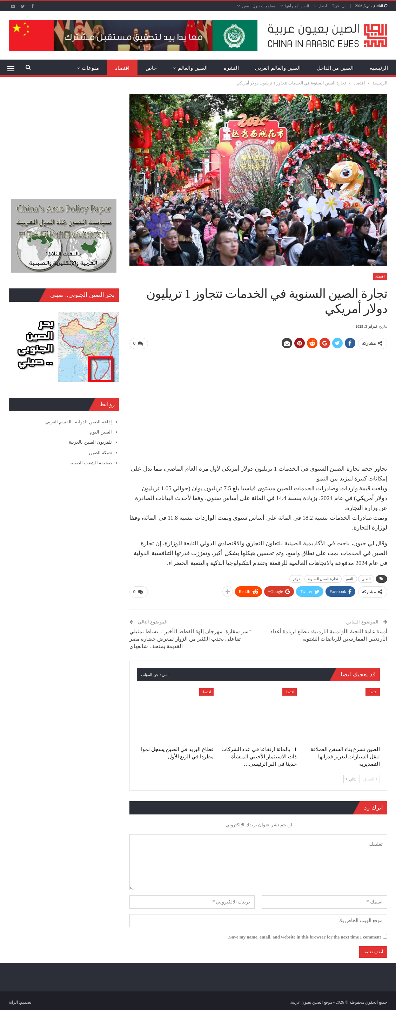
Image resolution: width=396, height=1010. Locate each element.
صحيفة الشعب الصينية (90, 462)
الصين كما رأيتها (297, 6)
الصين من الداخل (335, 68)
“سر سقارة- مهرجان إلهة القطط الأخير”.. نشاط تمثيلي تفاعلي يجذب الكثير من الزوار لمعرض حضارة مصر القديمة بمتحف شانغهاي (190, 638)
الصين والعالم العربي (278, 68)
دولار (296, 579)
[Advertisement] (258, 404)
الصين (366, 579)
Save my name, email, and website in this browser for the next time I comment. (304, 936)
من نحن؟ (339, 6)
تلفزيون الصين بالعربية (90, 442)
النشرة (231, 68)
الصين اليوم (101, 432)
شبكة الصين (100, 452)
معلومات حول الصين (258, 6)
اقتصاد (122, 68)
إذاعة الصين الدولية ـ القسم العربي (78, 421)
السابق (370, 778)
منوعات (90, 68)
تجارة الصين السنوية (323, 579)
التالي (351, 778)
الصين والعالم (193, 68)
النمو (350, 579)
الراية (13, 1001)
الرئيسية (379, 68)
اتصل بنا (320, 6)
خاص (151, 68)
